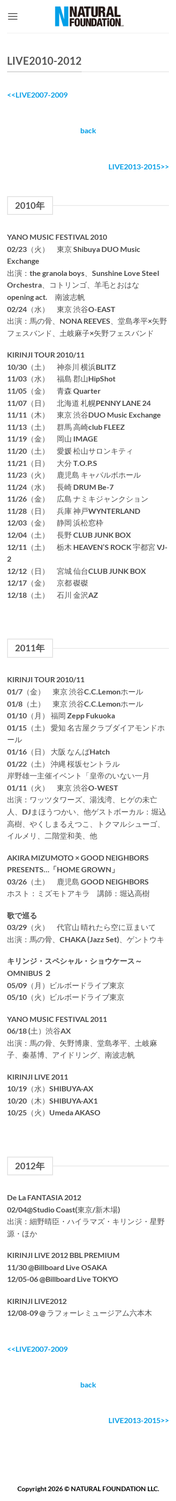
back (88, 130)
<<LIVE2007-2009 (37, 94)
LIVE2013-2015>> (138, 166)
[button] (12, 16)
